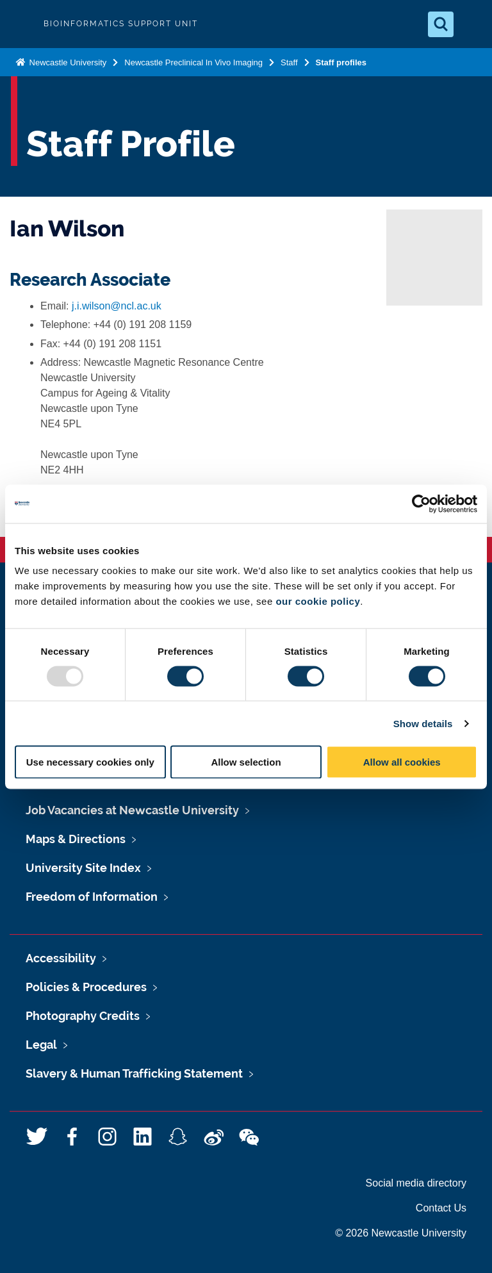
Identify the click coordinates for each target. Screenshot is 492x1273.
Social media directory (416, 1183)
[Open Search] (441, 24)
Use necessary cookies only (90, 762)
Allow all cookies (402, 762)
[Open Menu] (471, 24)
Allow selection (246, 762)
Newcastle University (66, 62)
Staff (289, 62)
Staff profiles (341, 62)
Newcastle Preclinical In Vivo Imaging (193, 62)
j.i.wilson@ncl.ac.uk (116, 305)
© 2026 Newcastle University (400, 1233)
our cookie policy (317, 601)
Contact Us (441, 1208)
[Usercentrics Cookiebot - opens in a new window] (421, 503)
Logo (20, 24)
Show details (423, 723)
